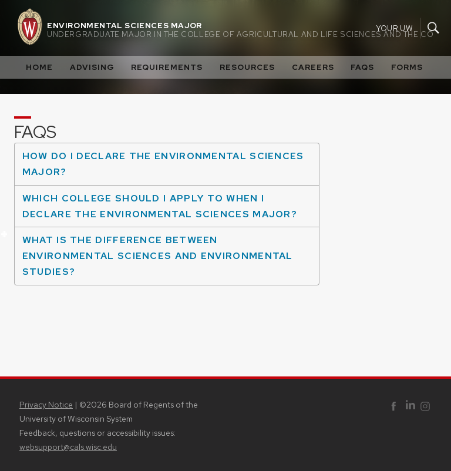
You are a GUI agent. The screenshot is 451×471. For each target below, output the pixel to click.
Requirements (167, 67)
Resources (247, 67)
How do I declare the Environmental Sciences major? (159, 167)
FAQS (362, 67)
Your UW (394, 28)
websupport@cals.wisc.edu (68, 447)
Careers (313, 67)
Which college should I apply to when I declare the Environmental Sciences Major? (155, 209)
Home (39, 67)
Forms (407, 67)
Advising (92, 67)
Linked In (410, 406)
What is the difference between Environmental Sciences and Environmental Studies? (153, 252)
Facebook (393, 407)
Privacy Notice (46, 404)
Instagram (425, 407)
